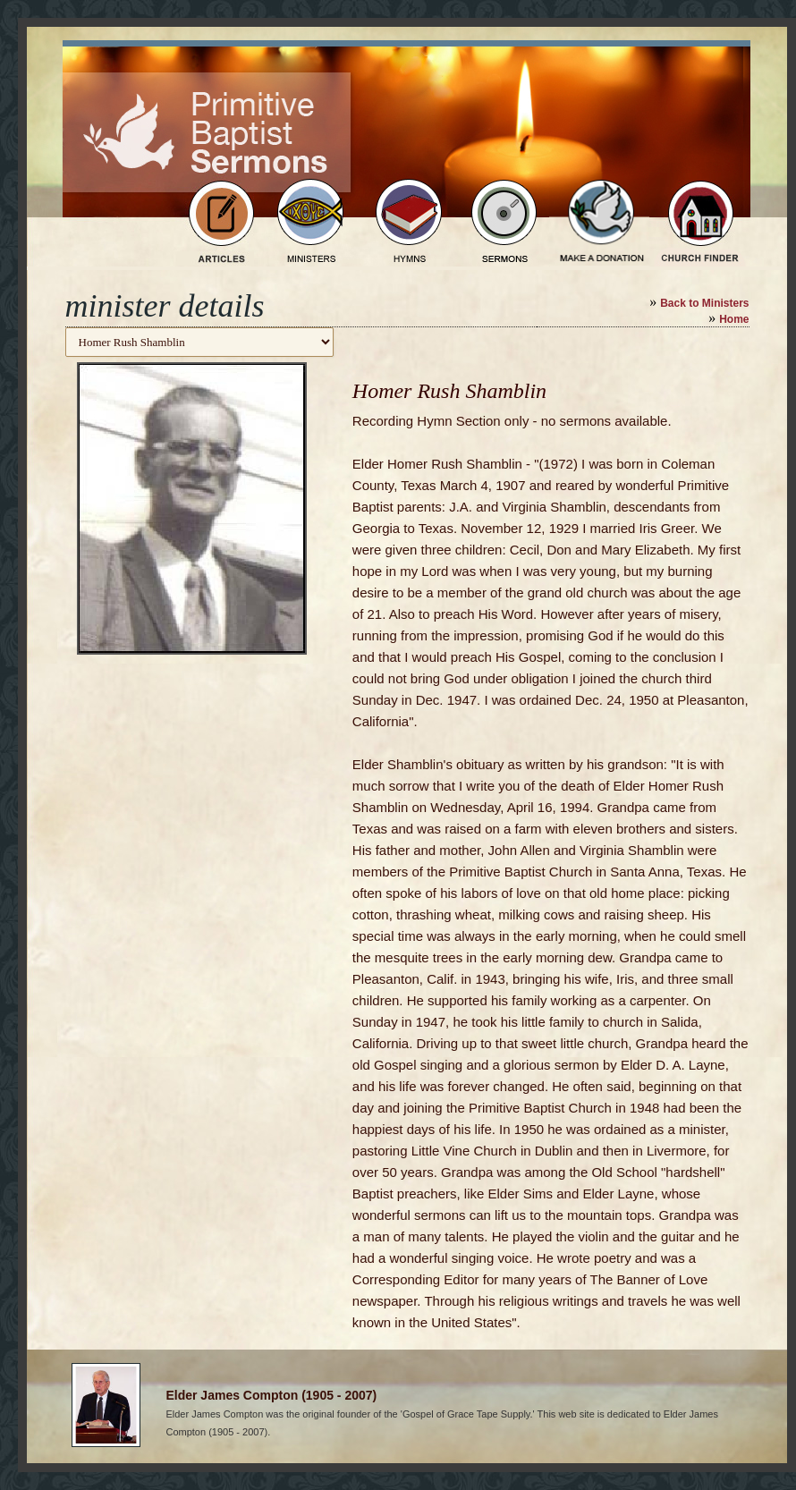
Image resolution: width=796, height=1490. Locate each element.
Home (734, 319)
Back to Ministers (704, 303)
